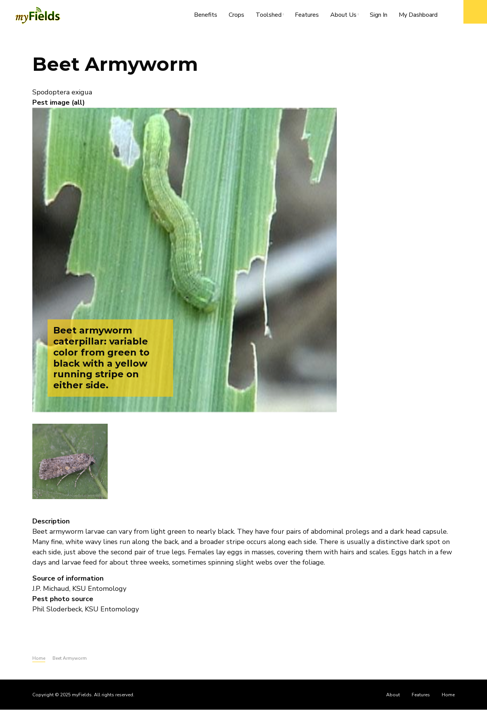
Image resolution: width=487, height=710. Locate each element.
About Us (346, 16)
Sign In (378, 15)
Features (307, 15)
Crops (236, 15)
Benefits (205, 15)
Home (448, 695)
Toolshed (271, 16)
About (393, 695)
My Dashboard (418, 15)
